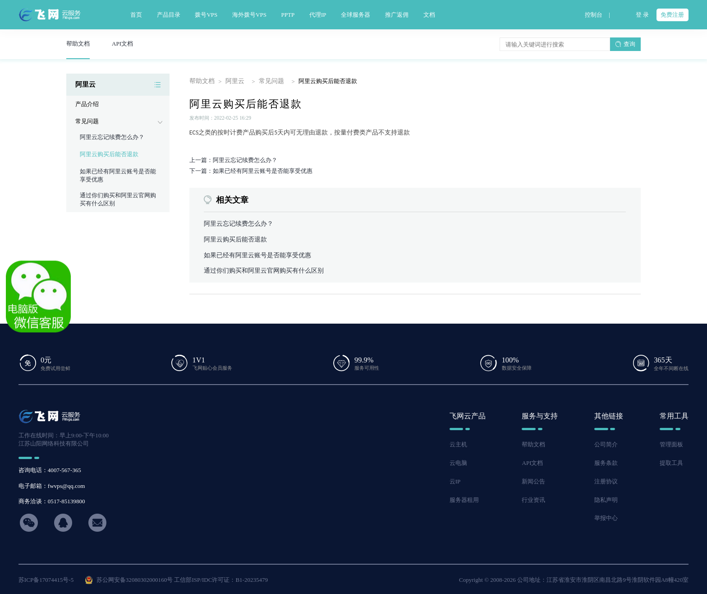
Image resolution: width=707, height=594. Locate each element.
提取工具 (671, 462)
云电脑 (458, 462)
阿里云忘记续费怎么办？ (112, 137)
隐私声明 (606, 498)
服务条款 (606, 462)
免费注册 (672, 14)
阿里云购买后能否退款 (109, 154)
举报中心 (606, 517)
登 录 (642, 14)
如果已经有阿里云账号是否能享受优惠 (253, 254)
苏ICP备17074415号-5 (45, 578)
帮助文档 (201, 81)
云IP (455, 480)
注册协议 (606, 480)
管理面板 (671, 443)
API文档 (532, 462)
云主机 (458, 443)
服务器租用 (464, 498)
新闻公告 (533, 480)
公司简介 (606, 443)
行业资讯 (533, 498)
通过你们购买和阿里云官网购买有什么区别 (259, 269)
